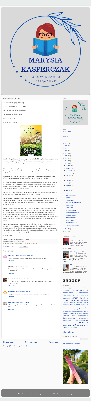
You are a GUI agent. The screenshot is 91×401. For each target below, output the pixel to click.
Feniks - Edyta (12, 291)
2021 (66, 156)
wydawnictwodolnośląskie (68, 317)
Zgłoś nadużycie (68, 332)
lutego (68, 190)
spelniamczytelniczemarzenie (74, 311)
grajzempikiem (66, 304)
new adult (69, 308)
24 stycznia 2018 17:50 (23, 291)
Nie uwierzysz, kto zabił (77, 252)
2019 (66, 161)
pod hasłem (83, 308)
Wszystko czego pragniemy (73, 202)
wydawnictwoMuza (67, 320)
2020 (66, 158)
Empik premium (67, 131)
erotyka (86, 302)
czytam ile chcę (80, 298)
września (68, 173)
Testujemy (72, 313)
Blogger (71, 394)
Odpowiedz (11, 260)
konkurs (72, 306)
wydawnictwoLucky (83, 318)
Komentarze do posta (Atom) (18, 346)
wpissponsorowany (83, 313)
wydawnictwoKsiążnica (69, 318)
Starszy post (53, 342)
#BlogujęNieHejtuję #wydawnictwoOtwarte (75, 287)
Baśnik (68, 197)
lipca (67, 178)
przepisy (64, 309)
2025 (66, 146)
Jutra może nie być (71, 222)
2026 (66, 143)
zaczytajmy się (82, 325)
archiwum (85, 294)
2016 (66, 231)
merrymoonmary (48, 394)
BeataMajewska (67, 295)
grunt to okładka (75, 304)
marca (68, 188)
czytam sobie (69, 300)
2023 (66, 151)
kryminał (77, 306)
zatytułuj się (66, 327)
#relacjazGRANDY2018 (77, 294)
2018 (66, 163)
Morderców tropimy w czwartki (71, 343)
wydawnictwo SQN (69, 315)
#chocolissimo (66, 290)
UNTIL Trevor (69, 205)
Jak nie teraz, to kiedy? (71, 349)
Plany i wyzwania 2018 (72, 225)
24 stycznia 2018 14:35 (25, 279)
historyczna (66, 306)
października (70, 170)
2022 (66, 153)
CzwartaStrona (66, 298)
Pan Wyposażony (71, 217)
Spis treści (65, 136)
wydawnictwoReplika (82, 320)
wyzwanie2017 (69, 325)
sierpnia (68, 175)
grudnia (68, 165)
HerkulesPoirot (84, 304)
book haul (76, 295)
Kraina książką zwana (30, 243)
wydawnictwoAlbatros (83, 315)
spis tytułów (84, 311)
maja (67, 183)
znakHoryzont (73, 327)
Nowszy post (8, 342)
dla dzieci (84, 300)
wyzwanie (83, 323)
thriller (76, 313)
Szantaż (72, 239)
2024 (66, 148)
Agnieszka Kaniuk (13, 255)
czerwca (68, 180)
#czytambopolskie (79, 290)
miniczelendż (83, 306)
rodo (68, 309)
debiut (78, 300)
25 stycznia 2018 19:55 (22, 302)
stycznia (68, 193)
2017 (66, 229)
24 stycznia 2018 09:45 (26, 255)
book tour (84, 295)
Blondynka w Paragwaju (72, 212)
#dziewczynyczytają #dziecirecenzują (75, 292)
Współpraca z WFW (71, 200)
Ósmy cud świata (71, 195)
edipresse (72, 302)
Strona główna (31, 342)
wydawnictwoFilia (84, 317)
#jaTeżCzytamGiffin (67, 294)
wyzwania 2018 (69, 323)
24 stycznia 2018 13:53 (22, 266)
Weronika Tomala (13, 279)
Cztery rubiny (69, 207)
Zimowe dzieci (70, 220)
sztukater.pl (65, 313)
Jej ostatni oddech (71, 210)
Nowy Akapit (12, 302)
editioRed (79, 302)
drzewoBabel (65, 302)
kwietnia (68, 185)
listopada (69, 168)
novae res (75, 308)
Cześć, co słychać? (71, 215)
